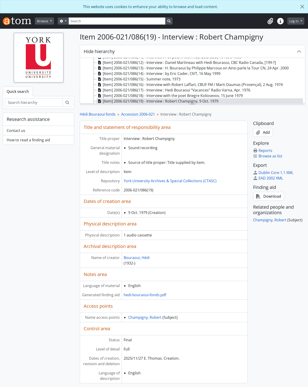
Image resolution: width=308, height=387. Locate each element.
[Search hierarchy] (34, 102)
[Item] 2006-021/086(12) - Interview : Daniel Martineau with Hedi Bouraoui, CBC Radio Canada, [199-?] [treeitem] (186, 62)
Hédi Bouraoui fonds (98, 114)
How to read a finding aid (28, 139)
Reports (262, 150)
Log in (294, 21)
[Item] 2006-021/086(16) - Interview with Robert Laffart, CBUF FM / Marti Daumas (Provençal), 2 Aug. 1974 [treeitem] (190, 84)
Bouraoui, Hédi (137, 257)
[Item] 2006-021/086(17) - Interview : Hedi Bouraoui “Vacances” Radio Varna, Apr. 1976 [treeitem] (173, 90)
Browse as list (267, 156)
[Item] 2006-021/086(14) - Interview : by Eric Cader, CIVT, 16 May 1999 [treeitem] (158, 73)
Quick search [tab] (18, 91)
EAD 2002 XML (268, 178)
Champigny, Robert (145, 317)
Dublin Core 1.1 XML (273, 172)
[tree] (192, 81)
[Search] (116, 21)
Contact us (16, 130)
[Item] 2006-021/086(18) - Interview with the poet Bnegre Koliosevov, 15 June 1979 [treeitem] (170, 95)
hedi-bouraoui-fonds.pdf (145, 294)
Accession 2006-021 (138, 114)
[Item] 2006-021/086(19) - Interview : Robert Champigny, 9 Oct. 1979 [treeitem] (157, 101)
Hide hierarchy (99, 51)
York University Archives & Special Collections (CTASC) (170, 180)
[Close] (302, 6)
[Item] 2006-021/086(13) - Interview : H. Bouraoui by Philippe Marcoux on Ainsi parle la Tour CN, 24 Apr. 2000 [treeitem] (193, 68)
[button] (270, 21)
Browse (43, 21)
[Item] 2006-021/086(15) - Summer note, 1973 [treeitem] (138, 79)
